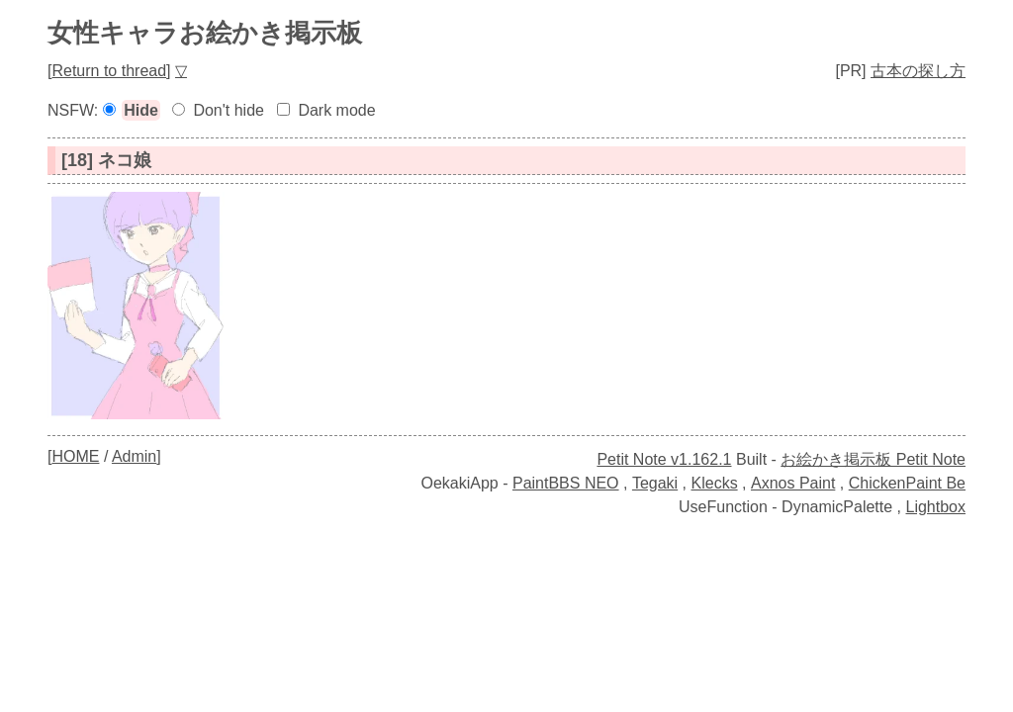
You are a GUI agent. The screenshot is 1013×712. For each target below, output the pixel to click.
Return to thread (108, 70)
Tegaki (655, 483)
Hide (141, 110)
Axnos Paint (793, 483)
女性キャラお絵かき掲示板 (204, 32)
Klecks (714, 483)
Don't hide (228, 110)
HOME (75, 456)
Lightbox (936, 506)
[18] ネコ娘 (106, 160)
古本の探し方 (918, 70)
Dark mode (336, 110)
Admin (134, 456)
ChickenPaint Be (907, 483)
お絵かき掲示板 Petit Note (873, 459)
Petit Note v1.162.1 (664, 459)
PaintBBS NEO (565, 483)
